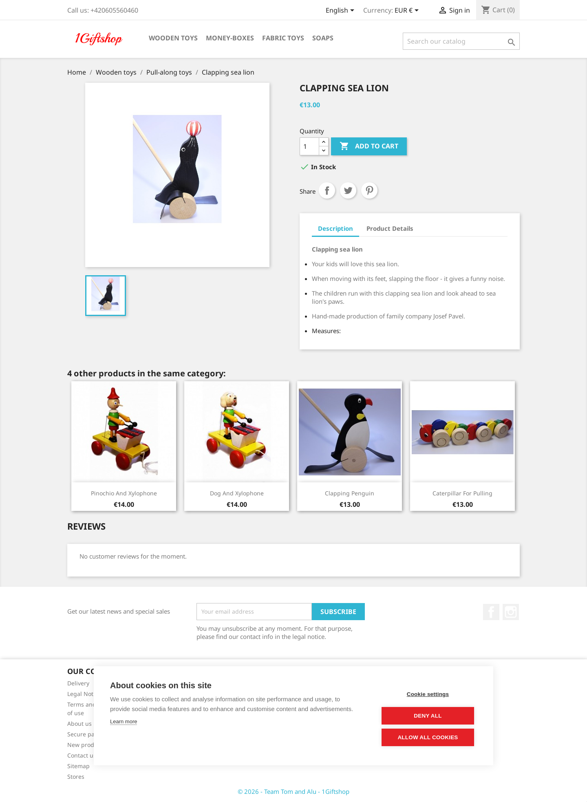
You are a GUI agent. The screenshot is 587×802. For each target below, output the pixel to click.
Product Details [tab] (389, 228)
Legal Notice (84, 694)
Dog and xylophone (237, 493)
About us (79, 723)
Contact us (81, 755)
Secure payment (89, 734)
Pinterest (369, 190)
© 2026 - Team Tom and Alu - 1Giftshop (293, 791)
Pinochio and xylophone (124, 493)
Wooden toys (173, 37)
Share (327, 190)
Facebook (491, 612)
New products (86, 745)
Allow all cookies (427, 737)
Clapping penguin (349, 493)
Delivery (78, 683)
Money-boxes (230, 37)
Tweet (348, 190)
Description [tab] (335, 228)
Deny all (427, 716)
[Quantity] (309, 146)
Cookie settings (428, 694)
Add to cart (369, 146)
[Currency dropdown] (408, 11)
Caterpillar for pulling (462, 493)
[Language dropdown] (341, 11)
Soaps (322, 37)
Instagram (511, 612)
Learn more (123, 721)
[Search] (461, 41)
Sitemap (78, 766)
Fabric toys (283, 37)
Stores (75, 776)
